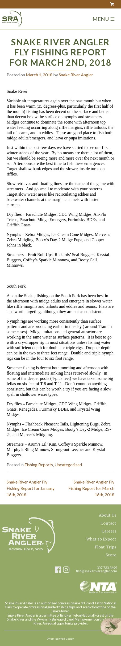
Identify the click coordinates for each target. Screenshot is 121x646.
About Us (107, 515)
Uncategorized (68, 464)
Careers (109, 531)
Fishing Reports (38, 464)
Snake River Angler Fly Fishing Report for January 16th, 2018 (31, 488)
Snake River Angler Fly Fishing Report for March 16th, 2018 (91, 488)
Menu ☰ (104, 19)
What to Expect (101, 539)
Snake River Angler (76, 74)
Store (111, 555)
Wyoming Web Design (60, 638)
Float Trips (105, 547)
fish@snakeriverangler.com (96, 571)
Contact (108, 523)
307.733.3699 (107, 568)
